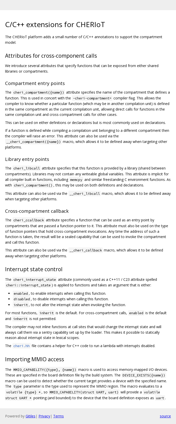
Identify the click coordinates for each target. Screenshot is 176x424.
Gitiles (30, 416)
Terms (58, 416)
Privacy (44, 416)
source (165, 416)
